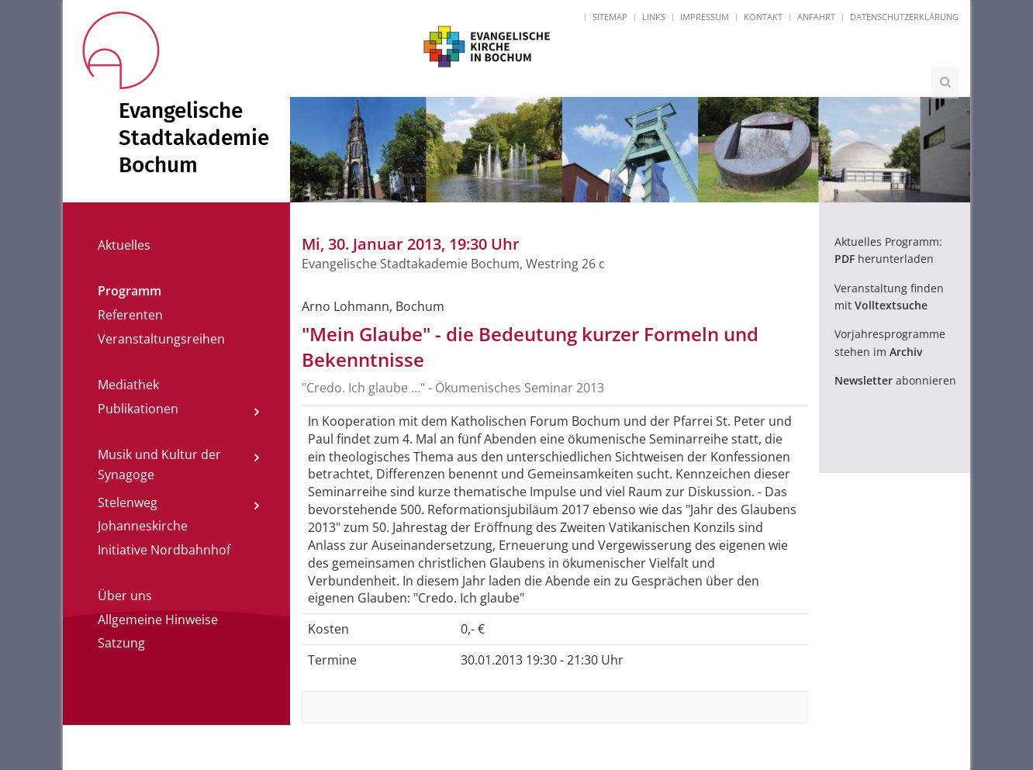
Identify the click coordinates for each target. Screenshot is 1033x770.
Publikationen (138, 408)
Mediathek (128, 384)
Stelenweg (127, 502)
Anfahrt (816, 16)
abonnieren (895, 380)
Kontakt (763, 16)
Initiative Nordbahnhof (164, 549)
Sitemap (610, 16)
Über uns (125, 595)
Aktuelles (124, 245)
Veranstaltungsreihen (161, 338)
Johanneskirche (143, 525)
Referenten (130, 314)
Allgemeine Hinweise (158, 619)
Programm (129, 290)
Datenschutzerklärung (904, 16)
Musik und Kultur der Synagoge (159, 464)
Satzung (121, 642)
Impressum (704, 16)
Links (653, 16)
